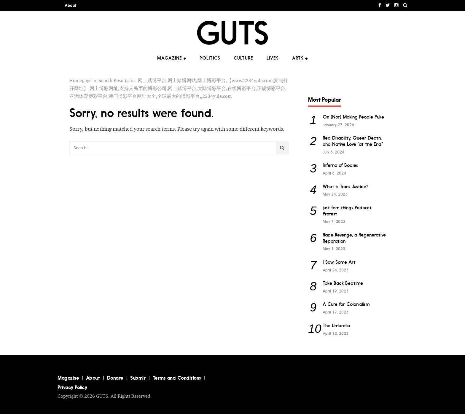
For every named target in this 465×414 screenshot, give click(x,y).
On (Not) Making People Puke (353, 117)
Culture (243, 58)
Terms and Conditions (177, 378)
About (71, 5)
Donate (115, 378)
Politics (210, 58)
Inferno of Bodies (340, 165)
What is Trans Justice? (345, 186)
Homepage (80, 80)
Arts (298, 58)
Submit (138, 378)
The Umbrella (336, 325)
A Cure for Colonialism (346, 304)
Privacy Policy (72, 387)
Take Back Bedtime (343, 283)
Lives (273, 58)
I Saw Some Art (339, 262)
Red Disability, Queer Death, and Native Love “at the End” (353, 141)
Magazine (169, 58)
